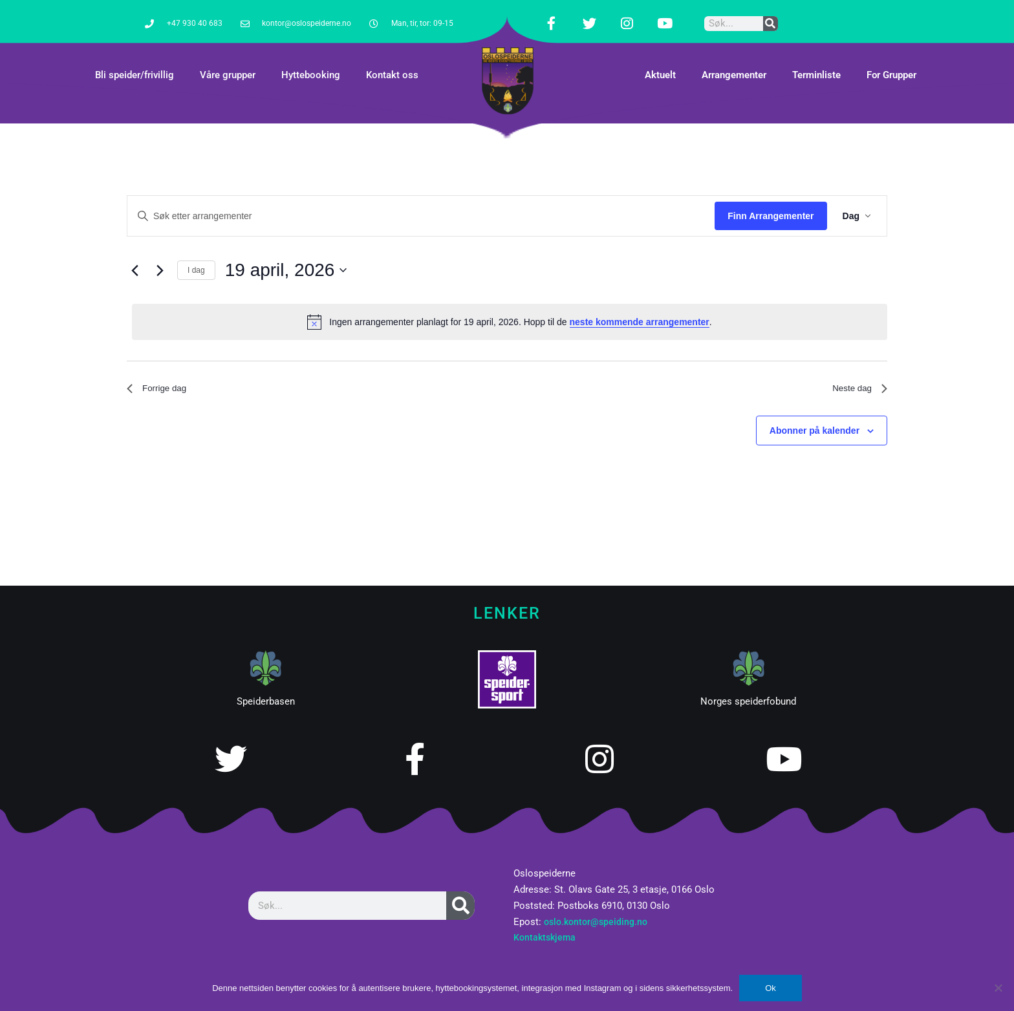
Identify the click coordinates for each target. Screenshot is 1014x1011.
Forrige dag (161, 373)
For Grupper (891, 59)
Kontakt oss (392, 59)
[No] (997, 987)
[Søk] (770, 15)
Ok (770, 988)
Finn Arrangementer (771, 199)
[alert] (509, 306)
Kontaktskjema (546, 921)
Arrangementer (734, 59)
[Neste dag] (159, 254)
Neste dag (856, 373)
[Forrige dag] (134, 254)
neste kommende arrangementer (639, 305)
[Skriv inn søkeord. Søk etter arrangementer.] (421, 199)
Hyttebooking (310, 59)
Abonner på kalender (814, 418)
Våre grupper (227, 59)
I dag (196, 253)
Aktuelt (660, 59)
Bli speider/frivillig (134, 59)
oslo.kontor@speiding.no (598, 905)
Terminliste (816, 59)
